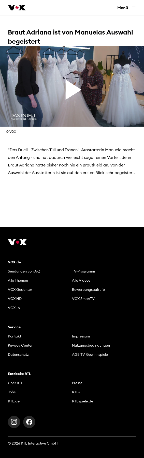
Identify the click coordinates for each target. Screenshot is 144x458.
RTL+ (76, 392)
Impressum (81, 336)
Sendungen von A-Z (24, 271)
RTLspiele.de (82, 401)
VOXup (14, 308)
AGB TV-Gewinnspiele (90, 354)
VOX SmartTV (83, 298)
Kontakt (14, 336)
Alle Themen (18, 280)
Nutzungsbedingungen (91, 345)
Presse (77, 383)
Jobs (12, 392)
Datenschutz (18, 354)
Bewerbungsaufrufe (88, 289)
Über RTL (15, 383)
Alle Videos (81, 280)
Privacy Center (20, 345)
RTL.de (14, 401)
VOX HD (15, 298)
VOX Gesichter (20, 289)
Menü (126, 7)
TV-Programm (83, 271)
